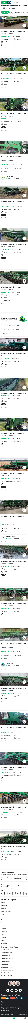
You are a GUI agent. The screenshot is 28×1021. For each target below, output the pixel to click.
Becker (3, 920)
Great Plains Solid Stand (7, 970)
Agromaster (4, 905)
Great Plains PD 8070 (6, 967)
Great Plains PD (5, 964)
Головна (3, 1018)
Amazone (3, 908)
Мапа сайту (5, 1011)
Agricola (3, 902)
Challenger (4, 931)
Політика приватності (9, 1005)
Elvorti (2, 940)
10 (26, 893)
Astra (2, 914)
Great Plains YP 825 (6, 976)
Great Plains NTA (5, 961)
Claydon (3, 934)
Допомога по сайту (14, 987)
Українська (23, 1014)
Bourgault (3, 928)
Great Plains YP (5, 973)
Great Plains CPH (5, 955)
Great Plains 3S (5, 949)
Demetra (3, 937)
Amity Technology (6, 911)
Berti (2, 925)
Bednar (3, 923)
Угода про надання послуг (10, 1008)
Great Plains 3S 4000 (6, 952)
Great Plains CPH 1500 (7, 958)
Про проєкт (5, 1002)
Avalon (3, 917)
